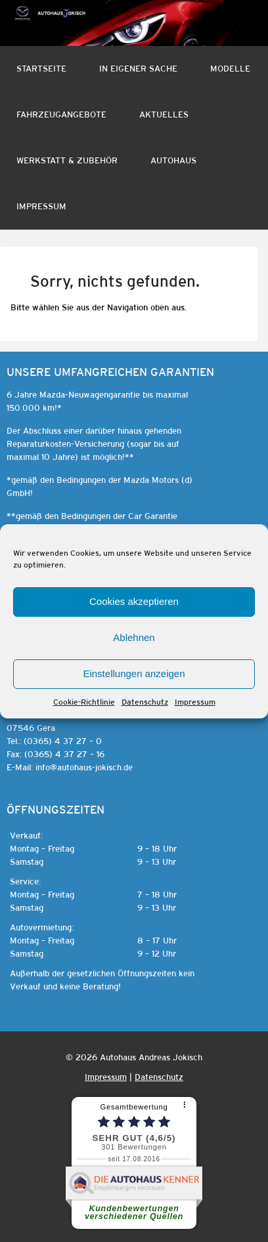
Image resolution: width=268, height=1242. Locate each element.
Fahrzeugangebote (61, 114)
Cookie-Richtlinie (84, 702)
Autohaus (173, 160)
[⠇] (186, 1105)
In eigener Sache (138, 68)
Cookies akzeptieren (134, 601)
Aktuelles (164, 114)
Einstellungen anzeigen (134, 673)
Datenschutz (145, 702)
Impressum (195, 702)
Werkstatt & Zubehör (67, 160)
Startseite (41, 68)
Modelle (230, 68)
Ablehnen (133, 637)
